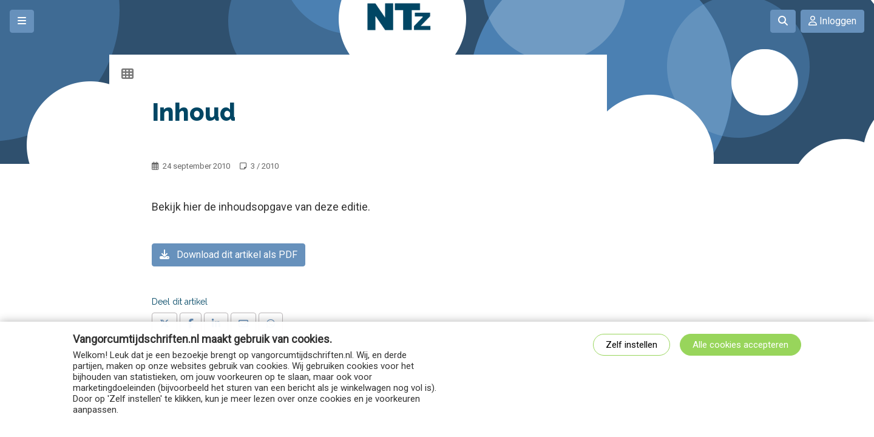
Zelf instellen (631, 344)
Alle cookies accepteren (740, 344)
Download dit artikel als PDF (228, 254)
